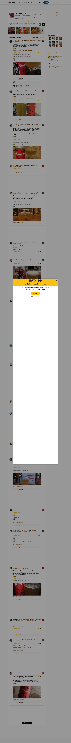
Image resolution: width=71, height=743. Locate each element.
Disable (35, 293)
